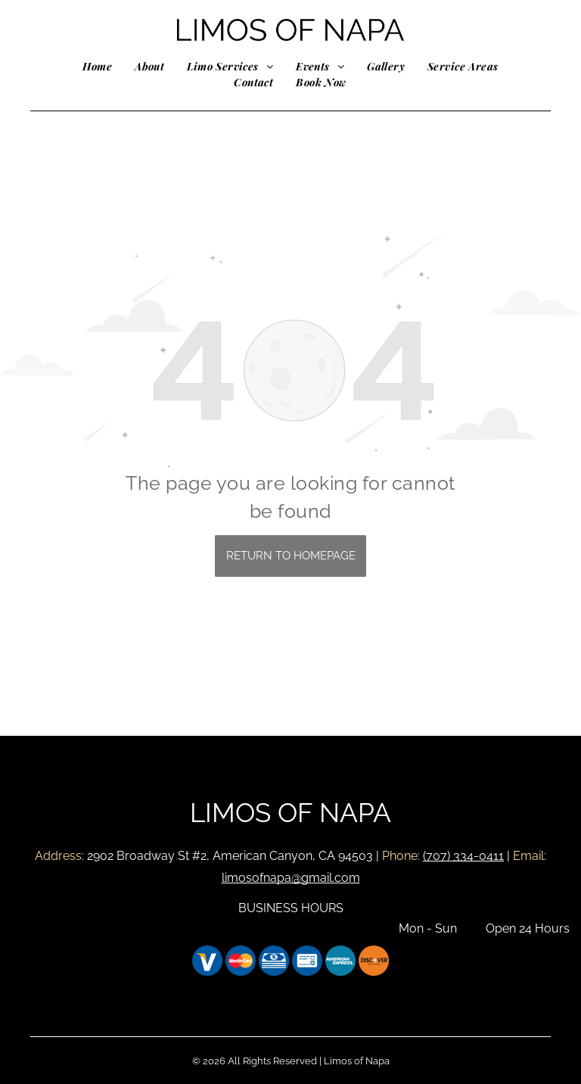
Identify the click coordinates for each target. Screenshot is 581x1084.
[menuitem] (97, 66)
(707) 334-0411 (463, 856)
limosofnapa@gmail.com (291, 878)
